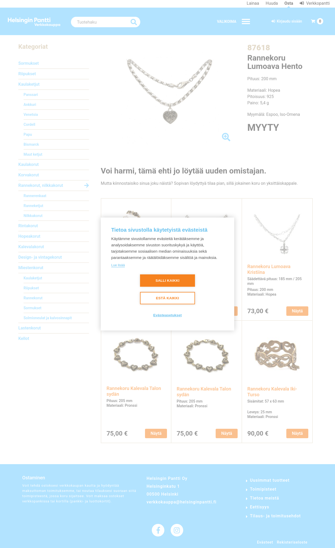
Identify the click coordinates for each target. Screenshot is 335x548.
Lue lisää (118, 265)
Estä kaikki (167, 298)
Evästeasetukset (167, 315)
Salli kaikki (167, 281)
